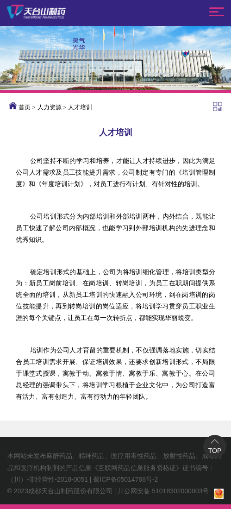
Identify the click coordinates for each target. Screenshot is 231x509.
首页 (25, 107)
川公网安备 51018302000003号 (163, 491)
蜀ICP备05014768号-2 (125, 479)
